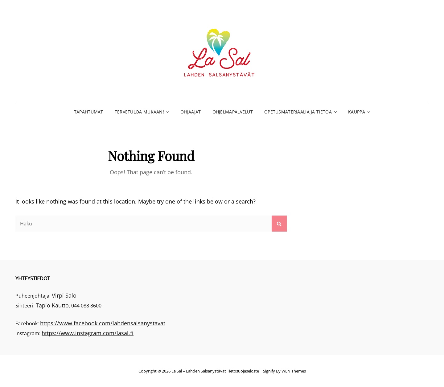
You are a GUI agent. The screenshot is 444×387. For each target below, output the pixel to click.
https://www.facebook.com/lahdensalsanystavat (102, 323)
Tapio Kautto (52, 305)
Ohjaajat (190, 112)
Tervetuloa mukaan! (139, 112)
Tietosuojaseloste (243, 371)
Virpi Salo (64, 295)
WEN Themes (294, 371)
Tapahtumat (88, 112)
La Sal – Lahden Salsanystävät (198, 371)
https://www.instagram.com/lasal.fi (88, 333)
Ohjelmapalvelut (232, 112)
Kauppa (356, 112)
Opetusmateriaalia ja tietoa (298, 112)
